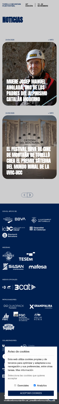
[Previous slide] (24, 195)
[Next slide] (30, 195)
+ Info (50, 40)
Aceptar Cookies (31, 393)
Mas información (24, 370)
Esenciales (23, 385)
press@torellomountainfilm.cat (42, 400)
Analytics (42, 385)
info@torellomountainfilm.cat (16, 400)
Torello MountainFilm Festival (11, 5)
